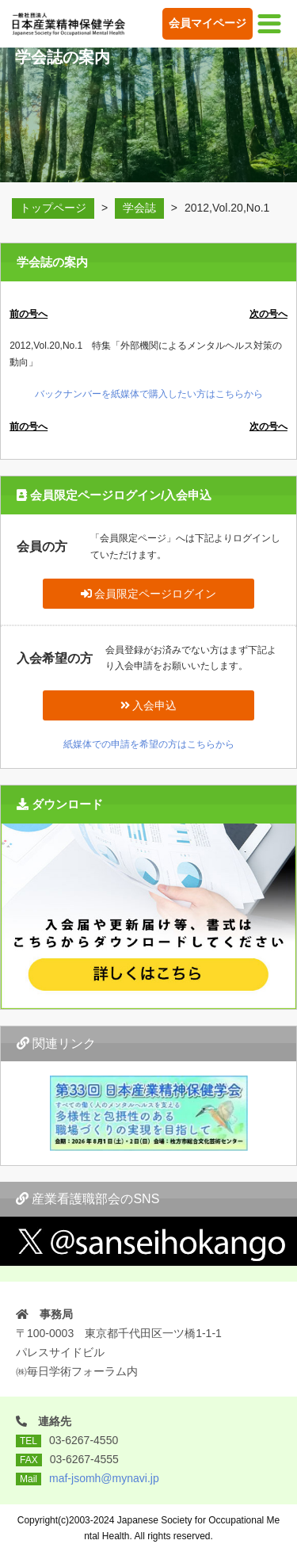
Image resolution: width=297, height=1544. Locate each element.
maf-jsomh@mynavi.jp (104, 1478)
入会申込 (148, 705)
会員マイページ (207, 23)
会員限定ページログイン (149, 593)
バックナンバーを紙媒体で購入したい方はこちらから (149, 393)
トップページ (53, 207)
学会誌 (139, 207)
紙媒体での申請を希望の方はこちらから (148, 744)
